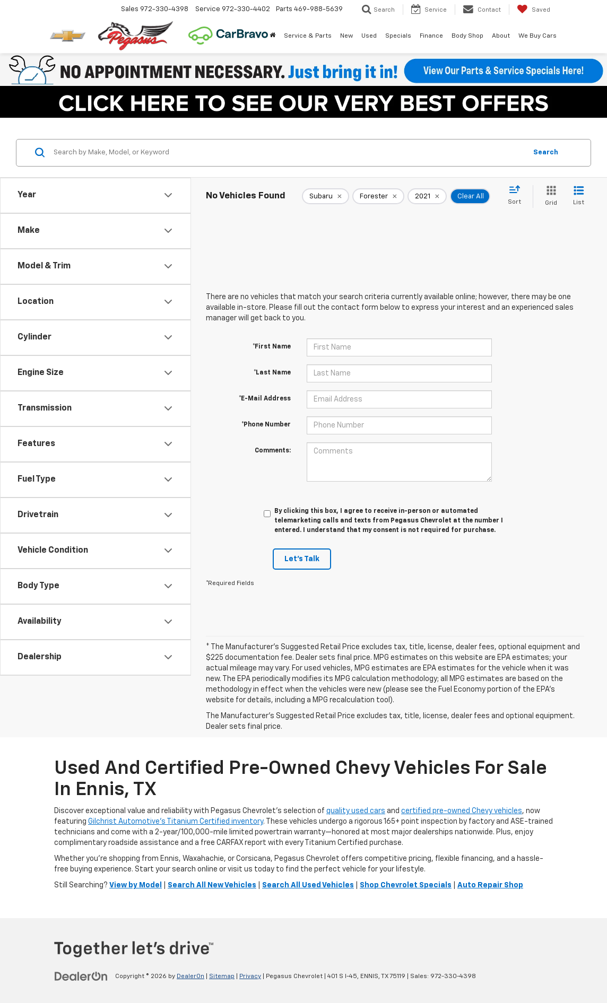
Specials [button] (398, 36)
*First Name (272, 347)
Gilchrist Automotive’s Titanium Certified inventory (175, 821)
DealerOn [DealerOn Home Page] (190, 976)
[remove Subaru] (325, 196)
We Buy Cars (537, 36)
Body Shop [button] (467, 36)
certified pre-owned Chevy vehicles (461, 811)
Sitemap (222, 976)
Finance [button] (431, 36)
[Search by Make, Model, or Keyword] (288, 152)
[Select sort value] (517, 195)
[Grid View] (549, 196)
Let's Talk (301, 559)
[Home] (272, 36)
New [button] (346, 36)
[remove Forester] (378, 196)
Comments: (273, 451)
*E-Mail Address (265, 399)
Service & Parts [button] (308, 36)
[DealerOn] (81, 976)
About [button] (501, 36)
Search (545, 152)
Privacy (250, 976)
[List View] (578, 196)
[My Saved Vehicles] (533, 9)
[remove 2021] (427, 196)
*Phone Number (266, 425)
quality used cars (355, 811)
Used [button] (369, 36)
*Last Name (272, 373)
